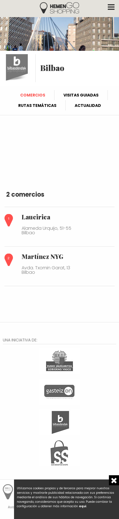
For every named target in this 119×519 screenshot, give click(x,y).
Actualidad (88, 105)
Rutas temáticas (37, 105)
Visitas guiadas (81, 95)
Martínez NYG (42, 256)
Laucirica (36, 217)
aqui (82, 506)
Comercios (32, 95)
